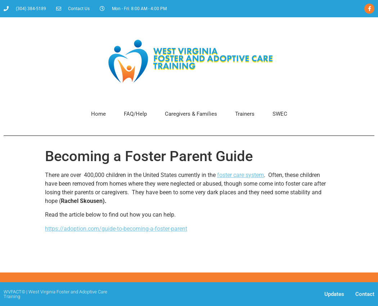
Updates (334, 294)
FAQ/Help (135, 114)
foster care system (240, 175)
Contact (364, 294)
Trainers (245, 114)
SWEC (280, 114)
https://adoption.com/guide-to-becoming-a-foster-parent (116, 228)
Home (98, 114)
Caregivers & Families (191, 114)
